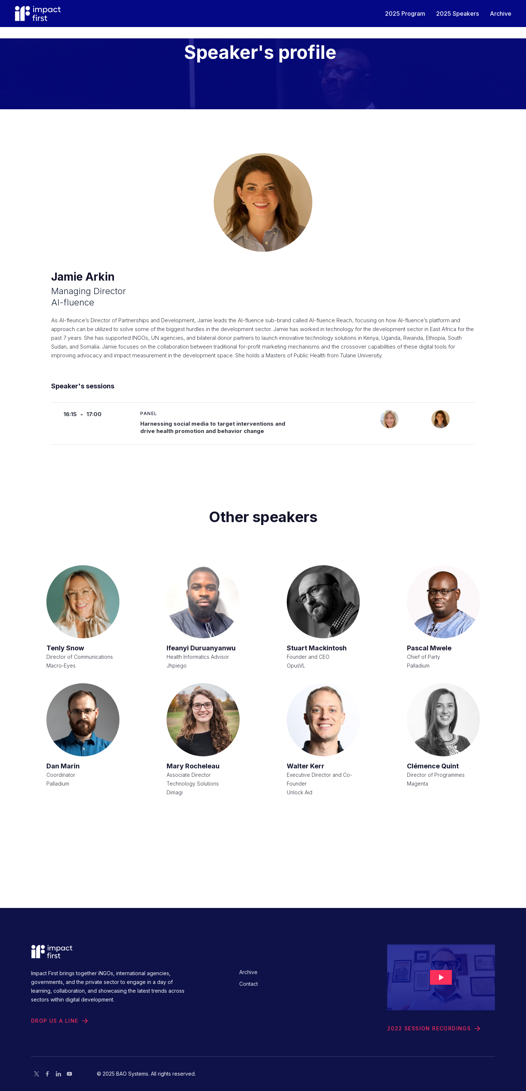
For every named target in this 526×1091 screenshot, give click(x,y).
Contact (248, 984)
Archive (248, 972)
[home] (37, 13)
